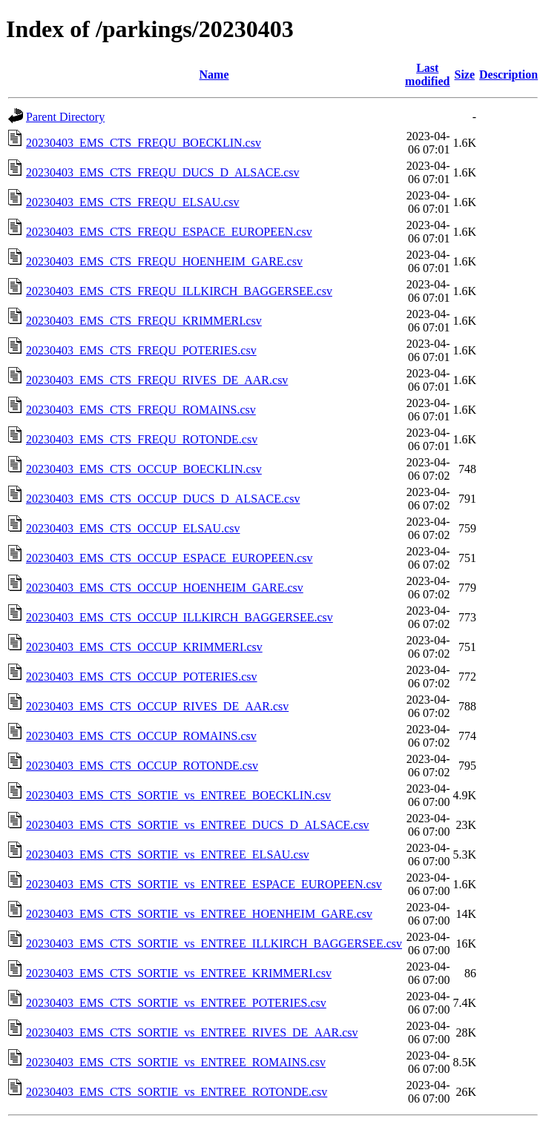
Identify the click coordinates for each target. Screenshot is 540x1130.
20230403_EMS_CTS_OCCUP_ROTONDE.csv (142, 765)
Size (465, 74)
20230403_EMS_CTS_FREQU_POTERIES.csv (141, 350)
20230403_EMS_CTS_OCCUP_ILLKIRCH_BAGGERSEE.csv (179, 617)
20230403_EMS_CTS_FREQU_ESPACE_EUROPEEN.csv (169, 231)
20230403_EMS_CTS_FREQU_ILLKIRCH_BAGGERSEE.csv (179, 291)
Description (508, 74)
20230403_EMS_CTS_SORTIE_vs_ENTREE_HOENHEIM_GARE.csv (199, 914)
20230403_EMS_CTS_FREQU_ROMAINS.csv (141, 409)
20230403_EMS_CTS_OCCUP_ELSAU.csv (133, 528)
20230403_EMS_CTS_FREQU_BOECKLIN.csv (143, 142)
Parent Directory (65, 116)
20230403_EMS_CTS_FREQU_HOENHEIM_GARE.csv (164, 261)
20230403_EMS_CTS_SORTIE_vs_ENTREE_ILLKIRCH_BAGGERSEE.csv (214, 943)
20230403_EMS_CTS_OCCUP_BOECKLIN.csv (144, 469)
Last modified (427, 74)
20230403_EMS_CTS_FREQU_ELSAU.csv (133, 202)
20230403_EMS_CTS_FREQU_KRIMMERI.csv (144, 320)
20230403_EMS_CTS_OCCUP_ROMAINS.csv (141, 736)
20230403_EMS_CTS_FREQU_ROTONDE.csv (141, 439)
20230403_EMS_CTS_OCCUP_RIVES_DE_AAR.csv (157, 706)
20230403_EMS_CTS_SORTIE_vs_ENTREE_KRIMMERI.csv (179, 973)
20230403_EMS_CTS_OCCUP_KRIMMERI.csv (144, 647)
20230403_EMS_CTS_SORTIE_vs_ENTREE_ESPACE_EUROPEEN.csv (204, 884)
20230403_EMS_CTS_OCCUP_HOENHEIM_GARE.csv (164, 587)
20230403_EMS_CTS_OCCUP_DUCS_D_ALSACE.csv (163, 498)
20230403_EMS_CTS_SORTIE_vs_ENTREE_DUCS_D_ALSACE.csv (197, 825)
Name (214, 74)
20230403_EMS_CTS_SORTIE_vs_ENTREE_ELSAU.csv (167, 854)
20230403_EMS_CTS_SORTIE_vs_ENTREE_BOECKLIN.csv (178, 795)
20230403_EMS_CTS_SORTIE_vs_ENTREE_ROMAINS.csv (176, 1062)
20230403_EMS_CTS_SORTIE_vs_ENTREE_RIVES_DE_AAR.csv (192, 1032)
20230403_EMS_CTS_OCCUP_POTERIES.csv (141, 676)
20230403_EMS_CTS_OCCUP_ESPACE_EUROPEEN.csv (169, 558)
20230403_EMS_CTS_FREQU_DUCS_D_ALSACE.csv (162, 172)
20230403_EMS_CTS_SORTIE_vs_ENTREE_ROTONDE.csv (176, 1092)
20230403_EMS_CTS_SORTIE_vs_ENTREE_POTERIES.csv (176, 1003)
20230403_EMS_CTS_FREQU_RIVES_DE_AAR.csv (157, 380)
